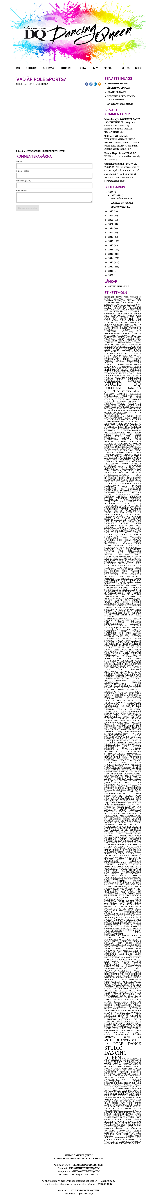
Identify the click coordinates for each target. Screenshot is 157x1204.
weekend (136, 885)
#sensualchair (113, 589)
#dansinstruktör (119, 932)
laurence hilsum (119, 524)
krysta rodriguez (131, 368)
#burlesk (136, 429)
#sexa (117, 890)
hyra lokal (118, 690)
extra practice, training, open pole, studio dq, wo (122, 472)
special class (132, 1085)
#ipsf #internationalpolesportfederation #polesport (122, 817)
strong (137, 757)
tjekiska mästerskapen (122, 1080)
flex (131, 998)
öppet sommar (127, 562)
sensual (129, 852)
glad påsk (135, 883)
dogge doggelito (122, 351)
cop (123, 1107)
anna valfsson (112, 775)
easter (137, 671)
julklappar (111, 786)
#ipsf (131, 545)
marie (107, 927)
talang (109, 648)
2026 (110, 192)
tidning (125, 580)
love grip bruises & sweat (122, 610)
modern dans (121, 1065)
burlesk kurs (134, 628)
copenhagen (134, 587)
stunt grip (117, 341)
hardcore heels (132, 657)
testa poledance (113, 520)
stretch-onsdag (132, 952)
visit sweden (132, 746)
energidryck (112, 1118)
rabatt (108, 910)
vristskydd (121, 377)
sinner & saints (123, 620)
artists (137, 655)
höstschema (113, 469)
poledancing (113, 538)
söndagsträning (114, 1129)
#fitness (136, 443)
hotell (130, 1114)
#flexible (110, 540)
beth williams (132, 1134)
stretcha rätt (128, 1121)
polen (129, 688)
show (138, 967)
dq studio (124, 391)
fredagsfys (129, 315)
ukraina (125, 719)
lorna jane (135, 598)
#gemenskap (111, 1112)
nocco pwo (119, 1103)
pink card (126, 633)
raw (139, 580)
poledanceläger (115, 784)
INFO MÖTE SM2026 (117, 83)
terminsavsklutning (116, 332)
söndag (109, 967)
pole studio (127, 959)
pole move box (125, 638)
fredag (111, 553)
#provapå (124, 447)
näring (137, 313)
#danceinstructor (114, 879)
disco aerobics (113, 814)
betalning (134, 1143)
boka (138, 522)
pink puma (110, 950)
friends (122, 755)
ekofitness (125, 786)
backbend (136, 669)
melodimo (112, 1130)
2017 (110, 245)
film (124, 527)
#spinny (112, 835)
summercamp (134, 478)
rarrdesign (111, 1072)
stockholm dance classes (122, 762)
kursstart (110, 480)
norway (109, 757)
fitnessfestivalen (131, 872)
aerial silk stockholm (122, 982)
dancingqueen (115, 965)
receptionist (117, 861)
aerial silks (134, 1000)
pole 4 (132, 1138)
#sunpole (127, 671)
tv (120, 431)
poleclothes (111, 591)
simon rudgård (132, 613)
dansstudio (111, 405)
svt (130, 757)
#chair (127, 976)
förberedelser (116, 381)
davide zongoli (125, 739)
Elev (95, 68)
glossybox (125, 750)
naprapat (136, 635)
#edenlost (135, 297)
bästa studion (122, 1036)
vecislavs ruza (124, 741)
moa (138, 306)
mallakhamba (118, 1110)
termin (109, 502)
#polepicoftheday (118, 766)
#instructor (130, 520)
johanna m (110, 1140)
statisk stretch (114, 575)
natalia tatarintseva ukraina (122, 681)
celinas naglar (114, 600)
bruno (130, 330)
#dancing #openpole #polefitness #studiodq (122, 395)
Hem (17, 68)
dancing (113, 979)
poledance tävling (130, 460)
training (136, 449)
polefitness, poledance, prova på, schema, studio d (122, 410)
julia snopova (133, 600)
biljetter (136, 642)
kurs (129, 418)
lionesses (121, 790)
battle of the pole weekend (120, 921)
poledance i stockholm (127, 398)
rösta (108, 797)
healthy (116, 363)
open (138, 897)
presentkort (134, 690)
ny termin (134, 505)
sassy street (133, 555)
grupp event (125, 795)
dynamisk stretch (123, 797)
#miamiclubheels (115, 640)
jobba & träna (132, 925)
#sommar (136, 586)
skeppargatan (112, 440)
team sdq (124, 597)
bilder (120, 1098)
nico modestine (132, 664)
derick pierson (133, 826)
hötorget (127, 567)
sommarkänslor (114, 812)
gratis (108, 449)
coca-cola (136, 324)
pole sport (33, 151)
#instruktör (112, 434)
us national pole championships (122, 1099)
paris (138, 343)
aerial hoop (134, 1027)
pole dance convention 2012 (122, 612)
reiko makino (122, 1141)
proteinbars (125, 803)
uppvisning (130, 994)
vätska (137, 1119)
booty (138, 438)
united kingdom (122, 877)
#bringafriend (125, 313)
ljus (107, 728)
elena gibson (127, 339)
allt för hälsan (113, 456)
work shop (134, 416)
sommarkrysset (126, 343)
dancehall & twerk (117, 442)
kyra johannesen (132, 646)
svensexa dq (121, 560)
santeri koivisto (128, 348)
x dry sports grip (130, 1070)
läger (127, 717)
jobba (138, 932)
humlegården (112, 370)
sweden (109, 841)
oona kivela (134, 903)
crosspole (111, 431)
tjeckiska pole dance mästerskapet (122, 661)
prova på (131, 1025)
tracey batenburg (131, 370)
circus (124, 744)
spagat (137, 841)
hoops (121, 427)
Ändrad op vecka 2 (118, 88)
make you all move (130, 547)
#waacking (135, 571)
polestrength (112, 491)
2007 (110, 275)
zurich (116, 923)
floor (123, 903)
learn (115, 1127)
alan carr (118, 324)
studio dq (122, 384)
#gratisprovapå (133, 540)
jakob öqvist (120, 328)
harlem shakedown (128, 379)
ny (106, 752)
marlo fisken (124, 558)
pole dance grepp (130, 954)
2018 (110, 241)
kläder (137, 917)
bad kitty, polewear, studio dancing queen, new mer (122, 423)
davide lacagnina (117, 823)
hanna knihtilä (113, 850)
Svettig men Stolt (118, 286)
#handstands (113, 573)
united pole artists (115, 306)
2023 (110, 220)
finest (130, 783)
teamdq (110, 677)
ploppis (137, 1107)
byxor (138, 1092)
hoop (123, 478)
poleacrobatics (119, 691)
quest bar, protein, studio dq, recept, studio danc (122, 668)
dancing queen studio (122, 411)
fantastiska (111, 337)
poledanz (130, 866)
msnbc (132, 1125)
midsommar (111, 595)
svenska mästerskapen (120, 452)
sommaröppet (133, 965)
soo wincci (128, 1059)
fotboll (136, 335)
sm (124, 416)
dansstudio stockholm (117, 407)
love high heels (114, 773)
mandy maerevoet (124, 1092)
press (138, 945)
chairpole (129, 890)
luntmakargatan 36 (130, 491)
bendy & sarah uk (130, 721)
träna (128, 1018)
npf (133, 717)
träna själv (134, 502)
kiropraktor (124, 1074)
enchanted (118, 606)
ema (139, 301)
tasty (138, 739)
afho (123, 553)
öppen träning (124, 454)
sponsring (110, 739)
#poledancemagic (119, 899)
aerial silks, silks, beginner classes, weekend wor (122, 674)
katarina (109, 348)
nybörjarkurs (113, 544)
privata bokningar (129, 496)
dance (138, 1023)
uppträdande (122, 1003)
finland (116, 598)
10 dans (135, 823)
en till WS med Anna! (120, 104)
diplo (138, 1130)
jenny (138, 930)
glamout (121, 688)
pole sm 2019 (134, 806)
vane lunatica (132, 589)
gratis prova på (112, 985)
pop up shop (113, 1068)
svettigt (109, 788)
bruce (117, 744)
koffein (110, 343)
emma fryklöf (131, 631)
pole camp (135, 467)
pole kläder (123, 1123)
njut (127, 1079)
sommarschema (132, 500)
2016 (110, 249)
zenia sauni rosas (125, 837)
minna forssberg (130, 839)
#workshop (135, 1007)
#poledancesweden (130, 483)
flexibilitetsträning (117, 992)
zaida (138, 638)
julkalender (134, 381)
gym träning (132, 538)
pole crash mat (115, 815)
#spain (107, 355)
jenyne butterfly (127, 604)
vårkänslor (112, 761)
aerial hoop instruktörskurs (122, 1063)
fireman (109, 673)
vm (122, 555)
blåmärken (111, 633)
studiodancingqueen (115, 414)
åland (137, 919)
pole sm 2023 (112, 695)
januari (115, 195)
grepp (138, 473)
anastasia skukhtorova (128, 556)
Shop (138, 68)
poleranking (116, 664)
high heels (135, 480)
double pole (119, 1116)
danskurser (112, 876)
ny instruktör (133, 606)
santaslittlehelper (115, 806)
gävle (109, 602)
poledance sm (114, 952)
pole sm (123, 467)
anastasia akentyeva (128, 677)
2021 (110, 228)
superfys (110, 832)
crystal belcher (114, 753)
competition (112, 996)
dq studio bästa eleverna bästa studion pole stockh (122, 1021)
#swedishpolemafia (130, 835)
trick (138, 545)
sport (122, 576)
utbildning (111, 564)
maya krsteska (113, 344)
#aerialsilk (134, 323)
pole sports (50, 151)
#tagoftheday (115, 704)
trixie (127, 324)
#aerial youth (133, 1116)
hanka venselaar (130, 810)
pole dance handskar (129, 764)
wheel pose (115, 659)
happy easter (127, 375)
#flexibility (125, 458)
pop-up (121, 826)
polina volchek (132, 819)
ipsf (62, 151)
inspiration (127, 972)
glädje (117, 757)
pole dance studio (130, 752)
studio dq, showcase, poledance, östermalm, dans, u (122, 855)
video (138, 972)
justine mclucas (132, 728)
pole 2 (137, 1059)
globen (137, 846)
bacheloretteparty (116, 700)
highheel (129, 607)
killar (109, 615)
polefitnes (135, 644)
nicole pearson (120, 317)
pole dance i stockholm (120, 522)
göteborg (135, 564)
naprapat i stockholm (129, 770)
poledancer (123, 642)
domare (125, 881)
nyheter (131, 901)
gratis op (130, 679)
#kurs (138, 790)
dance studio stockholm (122, 1033)
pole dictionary (113, 1061)
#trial (131, 815)
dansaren (126, 726)
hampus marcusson (123, 350)
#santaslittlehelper (115, 364)
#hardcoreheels (117, 624)
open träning (113, 1009)
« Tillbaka (42, 84)
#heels (123, 622)
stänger (128, 857)
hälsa (122, 896)
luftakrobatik (116, 956)
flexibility (111, 1020)
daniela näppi (131, 578)
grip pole (110, 885)
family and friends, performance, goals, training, (122, 494)
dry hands (134, 593)
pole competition (129, 551)
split (138, 808)
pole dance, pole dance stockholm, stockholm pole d (122, 534)
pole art (131, 474)
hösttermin (134, 868)
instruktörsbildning (119, 970)
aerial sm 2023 (127, 595)
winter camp (123, 885)
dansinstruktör (132, 731)
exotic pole (122, 297)
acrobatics (111, 810)
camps (138, 948)
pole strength (133, 427)
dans (123, 1025)
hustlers (136, 750)
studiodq (110, 400)
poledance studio (116, 493)
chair (116, 1032)
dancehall (135, 447)
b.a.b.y (109, 848)
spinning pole (120, 571)
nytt (116, 868)
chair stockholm (121, 449)
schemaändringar (131, 469)
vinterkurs (135, 761)
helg (138, 793)
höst (121, 540)
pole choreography (129, 549)
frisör (126, 660)
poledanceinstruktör (120, 969)
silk (108, 463)
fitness (137, 418)
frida (138, 742)
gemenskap (110, 907)
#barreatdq (135, 693)
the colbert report (122, 1119)
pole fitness (124, 400)
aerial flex (125, 990)
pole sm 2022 (122, 1125)
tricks (131, 569)
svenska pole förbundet (118, 821)
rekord (132, 1140)
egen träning (111, 447)
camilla (115, 799)
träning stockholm (115, 445)
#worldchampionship (129, 834)
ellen (129, 777)
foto (110, 622)
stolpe (137, 970)
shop (126, 480)
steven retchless (122, 941)
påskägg (136, 726)
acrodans (110, 638)
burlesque (127, 928)
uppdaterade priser (129, 1109)
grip (138, 1125)
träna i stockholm (130, 440)
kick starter (128, 1076)
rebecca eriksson (124, 841)
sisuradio (136, 1072)
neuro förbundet (123, 686)
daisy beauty (124, 801)
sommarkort (134, 697)
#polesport (135, 956)
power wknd (127, 310)
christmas (124, 609)
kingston (136, 1141)
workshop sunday (114, 866)
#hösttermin (111, 870)
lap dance (128, 779)
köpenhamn (118, 777)
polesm (109, 919)
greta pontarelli (131, 814)
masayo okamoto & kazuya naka (122, 334)
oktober (136, 766)
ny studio (111, 576)
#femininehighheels (115, 666)
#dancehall (134, 848)
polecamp (110, 948)
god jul (135, 527)
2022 (110, 224)
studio (137, 454)
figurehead (129, 374)
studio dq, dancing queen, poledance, (122, 917)
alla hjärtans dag (126, 914)
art (116, 319)
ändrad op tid (120, 830)
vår (139, 520)
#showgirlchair (114, 354)
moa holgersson (131, 843)
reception (129, 930)
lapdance (136, 509)
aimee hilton (120, 1101)
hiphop (137, 341)
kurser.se (110, 297)
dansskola (110, 945)
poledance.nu (112, 1070)
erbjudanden (134, 704)
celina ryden (133, 772)
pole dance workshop (122, 915)
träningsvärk (128, 1118)
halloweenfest (113, 717)
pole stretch (114, 451)
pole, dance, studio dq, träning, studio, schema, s (122, 402)
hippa (121, 943)
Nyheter (31, 68)
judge (124, 587)
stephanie (110, 790)
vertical (136, 786)
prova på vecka (127, 888)
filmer (109, 649)
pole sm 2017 (122, 635)
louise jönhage (115, 545)
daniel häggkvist (131, 989)
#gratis (137, 518)
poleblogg (117, 374)
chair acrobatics (129, 1078)
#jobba (130, 337)
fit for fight (132, 708)
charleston (134, 377)
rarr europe (111, 1094)
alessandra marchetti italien (122, 907)
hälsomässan (128, 961)
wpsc (138, 679)
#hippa (137, 524)
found (127, 1061)
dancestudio (112, 582)
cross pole (133, 943)
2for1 (109, 299)
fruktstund (134, 363)
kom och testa (112, 959)
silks (108, 429)
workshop (135, 425)
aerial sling (113, 518)
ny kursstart (128, 958)
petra (138, 412)
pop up (131, 666)
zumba (117, 1076)
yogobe (125, 598)
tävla (125, 757)
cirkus (137, 516)
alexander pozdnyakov (116, 1143)
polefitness (127, 1032)
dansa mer (128, 319)
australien (126, 897)
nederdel (109, 1121)
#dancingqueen (113, 981)
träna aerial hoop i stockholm (122, 464)
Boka (82, 68)
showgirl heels (131, 1068)
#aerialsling (114, 500)
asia (129, 706)
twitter (136, 821)
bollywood (111, 525)
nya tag (136, 803)
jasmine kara (131, 1098)
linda (110, 881)
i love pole (134, 908)
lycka (124, 761)
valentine (135, 536)
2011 (110, 271)
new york (135, 615)
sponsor (123, 868)
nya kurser (132, 542)
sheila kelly (112, 1096)
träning (130, 1023)
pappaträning (134, 361)
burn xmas (114, 375)
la (120, 513)
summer (127, 828)
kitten (109, 886)
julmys (109, 558)
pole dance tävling (122, 911)
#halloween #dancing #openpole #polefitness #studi (122, 508)
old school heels (114, 1067)
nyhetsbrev (124, 586)
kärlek (108, 877)
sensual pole (124, 919)
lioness (122, 637)
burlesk (136, 458)
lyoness (137, 795)
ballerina (110, 755)
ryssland (124, 564)
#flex (107, 845)
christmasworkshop (116, 863)
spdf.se (123, 502)
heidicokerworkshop (116, 1138)
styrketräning (118, 485)
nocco (127, 655)
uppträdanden (112, 529)
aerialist (109, 894)
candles (110, 379)
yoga (138, 544)
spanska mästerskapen (122, 1136)
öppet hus (116, 728)
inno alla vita (127, 1127)
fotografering (113, 843)
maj (132, 332)
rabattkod (122, 649)
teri (138, 699)
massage (130, 808)
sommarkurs (134, 465)
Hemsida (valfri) (23, 180)
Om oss (124, 68)
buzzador (129, 326)
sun (114, 566)
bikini (118, 788)
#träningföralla (113, 828)
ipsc (139, 531)
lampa (129, 1119)
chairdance (121, 998)
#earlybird (122, 302)
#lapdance (123, 832)
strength (136, 974)
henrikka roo (132, 357)
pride (132, 700)
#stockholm (111, 427)
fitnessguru (130, 531)
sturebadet (135, 874)
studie (124, 1096)
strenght (122, 569)
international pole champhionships (122, 924)
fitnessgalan (113, 359)
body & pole (134, 445)
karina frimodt (113, 368)
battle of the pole (116, 1029)
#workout (110, 1074)
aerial (122, 405)
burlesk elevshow (128, 702)
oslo (138, 784)
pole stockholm (131, 1009)
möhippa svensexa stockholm (122, 947)
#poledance (119, 1023)
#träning (136, 976)
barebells (121, 848)
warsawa (109, 837)
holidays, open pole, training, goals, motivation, (122, 300)
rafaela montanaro (130, 529)
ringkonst (114, 699)
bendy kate (112, 460)
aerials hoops (113, 607)
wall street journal (119, 1090)
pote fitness (130, 722)
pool (138, 717)
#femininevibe (133, 511)
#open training (120, 1027)
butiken (109, 731)
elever (137, 1018)
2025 (110, 211)
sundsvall (126, 846)
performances (122, 886)
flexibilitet (126, 1014)
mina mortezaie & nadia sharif (122, 696)
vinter (131, 790)
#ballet (136, 1067)
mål (138, 737)
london (128, 438)
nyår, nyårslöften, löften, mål (122, 804)
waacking (127, 1130)
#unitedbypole (133, 753)
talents (136, 801)
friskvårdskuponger (119, 735)
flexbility (135, 861)
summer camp (112, 958)
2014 (110, 258)
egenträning (124, 443)
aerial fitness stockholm (122, 1006)
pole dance (127, 1044)
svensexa (136, 950)
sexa (125, 513)
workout (111, 551)
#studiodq (132, 1037)
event (122, 901)
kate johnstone (114, 326)
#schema (118, 857)
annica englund (119, 845)
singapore (135, 830)
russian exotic (133, 773)
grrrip (137, 1105)
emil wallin (112, 1107)
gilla (108, 1103)
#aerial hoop (128, 985)
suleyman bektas (117, 824)
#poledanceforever (119, 793)
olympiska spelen (114, 808)
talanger (136, 622)
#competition (111, 768)
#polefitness (111, 513)
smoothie (110, 1132)
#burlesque (111, 795)
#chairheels (134, 715)
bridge (118, 357)
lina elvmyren (112, 587)
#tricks (122, 337)
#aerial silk (111, 462)
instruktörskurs (132, 431)
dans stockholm (115, 432)
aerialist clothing (130, 733)
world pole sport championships (122, 978)
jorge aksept (132, 359)
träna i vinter (119, 874)
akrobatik (135, 1003)
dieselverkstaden (123, 1105)
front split (134, 302)
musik (119, 783)
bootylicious (134, 432)
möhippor (128, 456)
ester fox (110, 302)
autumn (137, 759)
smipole (131, 306)
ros (116, 348)
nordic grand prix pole (117, 974)
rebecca (114, 752)
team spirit (121, 615)
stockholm (128, 1031)
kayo (118, 602)
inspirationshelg (115, 593)
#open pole (122, 1010)
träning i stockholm (122, 329)
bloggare (111, 719)
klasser (130, 473)
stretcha (110, 549)
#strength (110, 826)
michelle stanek (125, 945)
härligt (136, 877)
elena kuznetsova (116, 308)
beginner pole (113, 976)
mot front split (113, 315)
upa (134, 768)
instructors (134, 489)
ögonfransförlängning (128, 1088)
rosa (120, 950)
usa (139, 535)
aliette (137, 1110)
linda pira (122, 1140)
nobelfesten (134, 364)
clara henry (127, 321)
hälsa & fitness (130, 876)
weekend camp (132, 983)
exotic (137, 337)
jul (116, 502)
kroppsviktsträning (119, 684)
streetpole (110, 764)
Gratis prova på (117, 92)
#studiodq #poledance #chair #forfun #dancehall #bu (122, 421)
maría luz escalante (122, 792)
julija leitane (119, 628)
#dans (130, 967)
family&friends (113, 939)
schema (108, 1025)
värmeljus (110, 741)
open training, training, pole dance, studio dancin (122, 987)
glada (137, 310)
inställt (120, 894)
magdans (121, 648)
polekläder (113, 1079)
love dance (127, 582)
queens (128, 1067)
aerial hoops (115, 436)
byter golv (134, 648)
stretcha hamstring (122, 355)
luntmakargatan (114, 418)
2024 (110, 215)
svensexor (110, 914)
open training (125, 948)
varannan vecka (131, 366)
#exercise (110, 637)
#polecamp (110, 556)
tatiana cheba (112, 312)
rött (138, 1127)
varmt (130, 640)
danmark (130, 894)
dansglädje (111, 954)
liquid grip (111, 803)
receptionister (127, 591)
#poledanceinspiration (117, 936)
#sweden (109, 905)
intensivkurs (125, 462)
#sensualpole (112, 547)
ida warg (136, 905)
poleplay (136, 719)
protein (125, 1072)
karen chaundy (113, 722)
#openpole (135, 407)
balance (127, 518)
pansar (108, 1065)
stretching (112, 366)
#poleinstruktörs (131, 979)
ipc (109, 680)
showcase (111, 972)
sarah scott (134, 755)
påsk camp (135, 1101)
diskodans (123, 713)
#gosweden (110, 1098)
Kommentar (21, 190)
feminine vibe (122, 617)
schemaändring (124, 1005)
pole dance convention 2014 (122, 730)
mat (139, 1138)
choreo (137, 346)
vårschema (116, 930)
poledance (115, 388)
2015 (110, 254)
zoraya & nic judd (125, 737)
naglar (130, 896)
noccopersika (134, 352)
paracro (111, 865)
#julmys (137, 881)
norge (132, 580)
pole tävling (111, 482)
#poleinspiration (117, 536)
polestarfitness (113, 657)
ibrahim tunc (132, 451)
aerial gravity (132, 354)
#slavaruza (135, 1065)
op (105, 409)
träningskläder (132, 912)
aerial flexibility (129, 859)
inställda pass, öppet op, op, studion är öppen (122, 504)
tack (138, 591)
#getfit (137, 620)
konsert (109, 372)
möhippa (136, 462)
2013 (110, 262)
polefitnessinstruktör (120, 476)
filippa (120, 566)
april (129, 1107)
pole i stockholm (114, 531)
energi (131, 576)
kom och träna (130, 434)
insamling (124, 680)
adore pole (127, 996)
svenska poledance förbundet (122, 498)
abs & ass (127, 525)
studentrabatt (112, 580)
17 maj (119, 731)
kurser (109, 1005)
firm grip (133, 659)
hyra (118, 726)
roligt (108, 566)
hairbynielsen (126, 742)
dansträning (112, 671)
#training (123, 425)
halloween (134, 863)
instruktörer (113, 416)
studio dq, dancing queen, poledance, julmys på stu (122, 515)
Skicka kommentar (27, 208)
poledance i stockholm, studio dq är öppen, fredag (122, 1012)
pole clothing (131, 573)
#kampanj (136, 1061)
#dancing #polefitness (119, 304)
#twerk (124, 870)
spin (130, 699)
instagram (113, 542)
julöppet (109, 744)
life (139, 330)
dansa (109, 990)
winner (108, 324)
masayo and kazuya (124, 372)
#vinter (114, 597)
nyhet (126, 938)
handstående (128, 799)
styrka (109, 1001)
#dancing (120, 967)
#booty (123, 910)
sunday (137, 938)
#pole (116, 1025)
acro (107, 420)
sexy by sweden (119, 323)
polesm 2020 (111, 721)
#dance (111, 409)
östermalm (124, 429)
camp (138, 990)
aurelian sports (132, 879)
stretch (117, 994)
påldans (124, 693)
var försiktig (132, 1129)
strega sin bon (132, 1083)
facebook (123, 907)
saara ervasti (114, 1085)
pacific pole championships (122, 745)
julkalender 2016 (115, 706)
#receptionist (113, 660)
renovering (134, 1096)
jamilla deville (115, 361)
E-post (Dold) (22, 171)
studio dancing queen (115, 1053)
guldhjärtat (112, 781)
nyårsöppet (126, 346)
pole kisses (122, 644)
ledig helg (135, 1094)
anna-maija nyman (114, 852)
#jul (116, 910)
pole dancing (131, 487)
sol (107, 874)
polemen (129, 544)
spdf (131, 784)
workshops (111, 467)
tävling (109, 398)
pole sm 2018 (134, 850)
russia (122, 772)
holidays (123, 1094)
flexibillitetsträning (119, 618)
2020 (110, 232)
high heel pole (122, 962)
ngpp (124, 850)
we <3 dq (134, 637)
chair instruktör (113, 646)
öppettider (125, 759)
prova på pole (118, 1000)
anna (138, 562)
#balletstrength (131, 788)
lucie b (111, 1109)
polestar (110, 759)
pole (138, 396)
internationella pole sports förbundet (122, 1113)
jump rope (128, 341)
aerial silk (134, 405)
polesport (110, 1010)
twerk (127, 950)
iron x (119, 480)
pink (138, 958)
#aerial (129, 412)
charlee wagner (129, 865)
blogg (113, 474)
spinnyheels (111, 772)
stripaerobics (111, 883)
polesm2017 (125, 768)
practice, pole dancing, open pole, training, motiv (122, 652)
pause (119, 1134)
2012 (110, 266)
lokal (137, 779)
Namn (19, 161)
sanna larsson (115, 511)
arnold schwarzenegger (122, 1082)
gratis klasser (132, 812)
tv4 (117, 1121)
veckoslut (111, 339)
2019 (110, 237)
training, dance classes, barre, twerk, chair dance (122, 711)
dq (114, 429)
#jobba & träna (112, 733)
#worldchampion (114, 679)
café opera (120, 905)
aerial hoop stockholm (122, 853)
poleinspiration (132, 575)
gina (117, 673)
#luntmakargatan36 (115, 934)
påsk (138, 969)
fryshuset (135, 824)
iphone (137, 304)
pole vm (121, 715)
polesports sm (116, 489)
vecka (108, 1127)
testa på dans (127, 775)
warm (119, 333)
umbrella (128, 981)
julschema (110, 644)
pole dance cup (131, 892)
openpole (124, 883)
